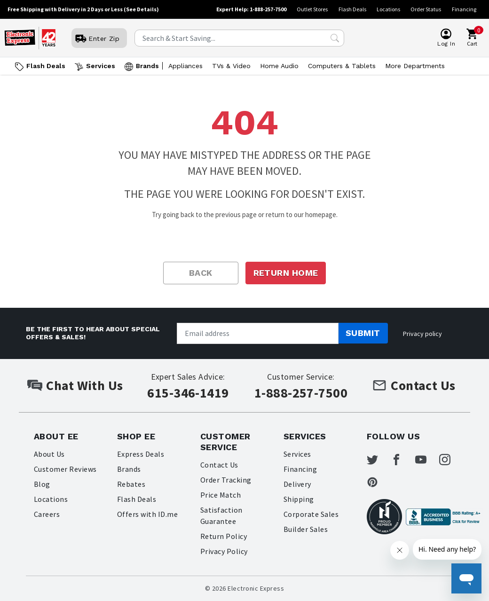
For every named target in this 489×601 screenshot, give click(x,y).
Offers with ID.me (147, 514)
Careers (47, 514)
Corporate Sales (311, 514)
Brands (129, 469)
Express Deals (140, 454)
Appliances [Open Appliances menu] (185, 66)
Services (297, 454)
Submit (363, 333)
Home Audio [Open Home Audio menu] (279, 66)
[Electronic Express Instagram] (450, 459)
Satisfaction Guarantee (221, 515)
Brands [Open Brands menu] (147, 66)
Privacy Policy (224, 551)
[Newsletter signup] (258, 333)
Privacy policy (422, 333)
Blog (42, 484)
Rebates (131, 484)
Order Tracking (226, 479)
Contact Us (219, 464)
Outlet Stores (312, 9)
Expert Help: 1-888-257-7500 (251, 9)
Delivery (297, 484)
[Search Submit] (335, 38)
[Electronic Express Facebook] (402, 459)
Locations (388, 9)
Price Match (220, 495)
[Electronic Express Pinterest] (378, 482)
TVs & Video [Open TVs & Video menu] (231, 66)
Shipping (299, 499)
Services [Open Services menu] (100, 66)
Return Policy (223, 536)
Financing (464, 9)
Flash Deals (352, 9)
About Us (49, 454)
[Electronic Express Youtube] (426, 459)
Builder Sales (306, 529)
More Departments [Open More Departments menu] (415, 66)
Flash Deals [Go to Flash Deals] (45, 66)
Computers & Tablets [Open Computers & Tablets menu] (342, 66)
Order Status (425, 9)
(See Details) (141, 9)
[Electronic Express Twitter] (378, 459)
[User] (99, 38)
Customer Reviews (65, 469)
